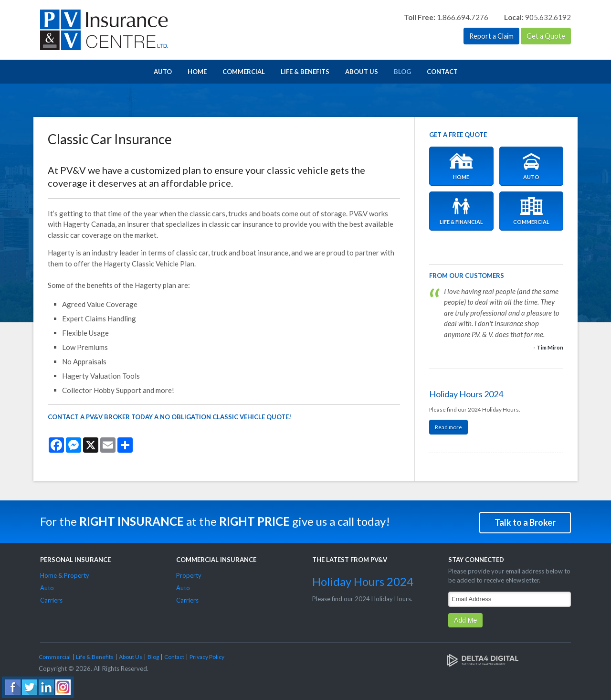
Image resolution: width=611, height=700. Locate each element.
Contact (442, 71)
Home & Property (64, 574)
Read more (448, 427)
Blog (402, 71)
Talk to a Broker (525, 521)
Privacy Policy (207, 655)
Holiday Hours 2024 (466, 394)
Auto (163, 71)
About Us (361, 71)
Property (188, 574)
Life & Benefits (305, 71)
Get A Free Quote (458, 134)
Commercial (243, 71)
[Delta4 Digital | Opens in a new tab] (482, 658)
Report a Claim (489, 36)
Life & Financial (461, 211)
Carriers (51, 599)
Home (197, 71)
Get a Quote (545, 36)
